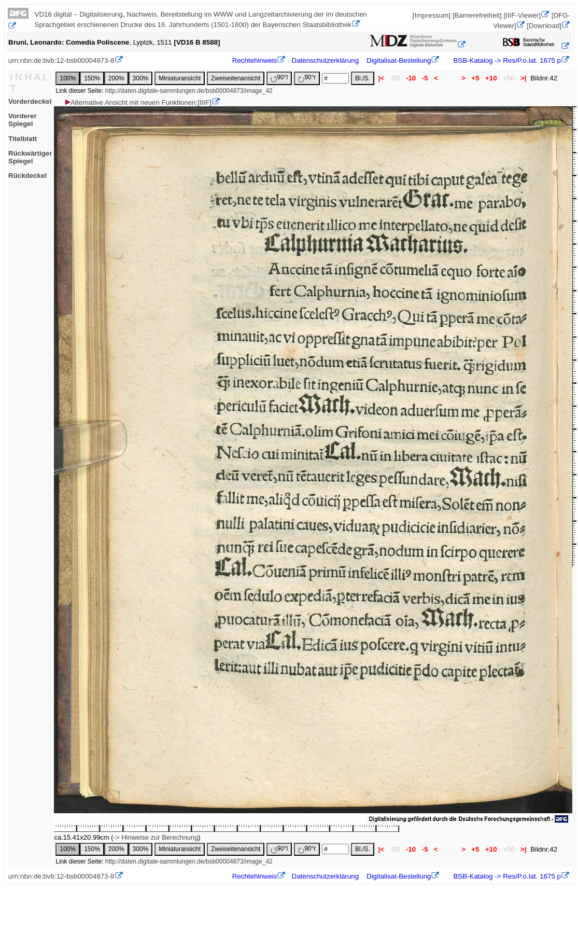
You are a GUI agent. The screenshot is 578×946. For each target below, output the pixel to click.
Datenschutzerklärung (325, 60)
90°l (279, 78)
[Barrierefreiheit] (477, 15)
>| (523, 78)
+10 (491, 78)
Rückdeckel (27, 175)
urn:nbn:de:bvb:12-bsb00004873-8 (61, 60)
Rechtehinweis (254, 60)
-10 (411, 78)
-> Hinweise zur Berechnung (156, 837)
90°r (307, 78)
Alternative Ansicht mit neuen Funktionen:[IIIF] (138, 102)
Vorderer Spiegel (22, 120)
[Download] (544, 26)
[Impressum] (431, 15)
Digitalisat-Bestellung (398, 60)
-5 (425, 78)
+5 (476, 78)
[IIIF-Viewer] (522, 15)
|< (381, 78)
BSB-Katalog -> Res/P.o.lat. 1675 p (506, 60)
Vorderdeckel (29, 101)
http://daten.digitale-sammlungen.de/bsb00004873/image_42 (189, 90)
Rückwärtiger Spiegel (30, 157)
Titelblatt (22, 139)
